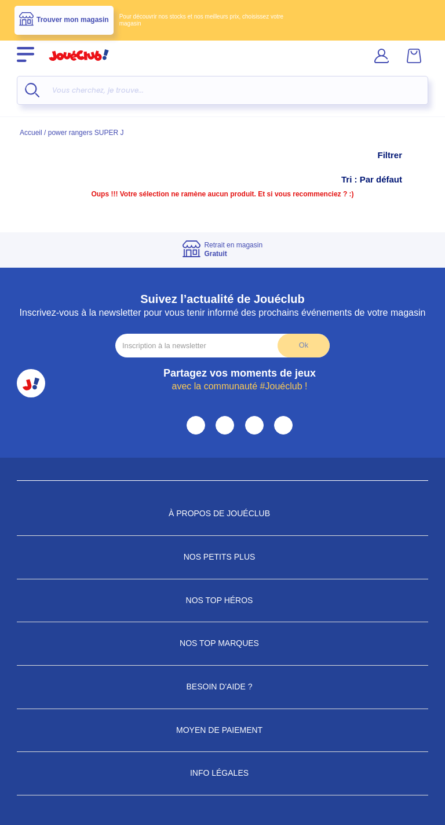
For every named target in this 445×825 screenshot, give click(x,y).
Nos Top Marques (222, 643)
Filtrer (401, 155)
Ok (303, 345)
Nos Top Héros (223, 600)
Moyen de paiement (222, 730)
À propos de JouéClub (222, 513)
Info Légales (222, 772)
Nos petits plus (223, 556)
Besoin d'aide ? (223, 686)
